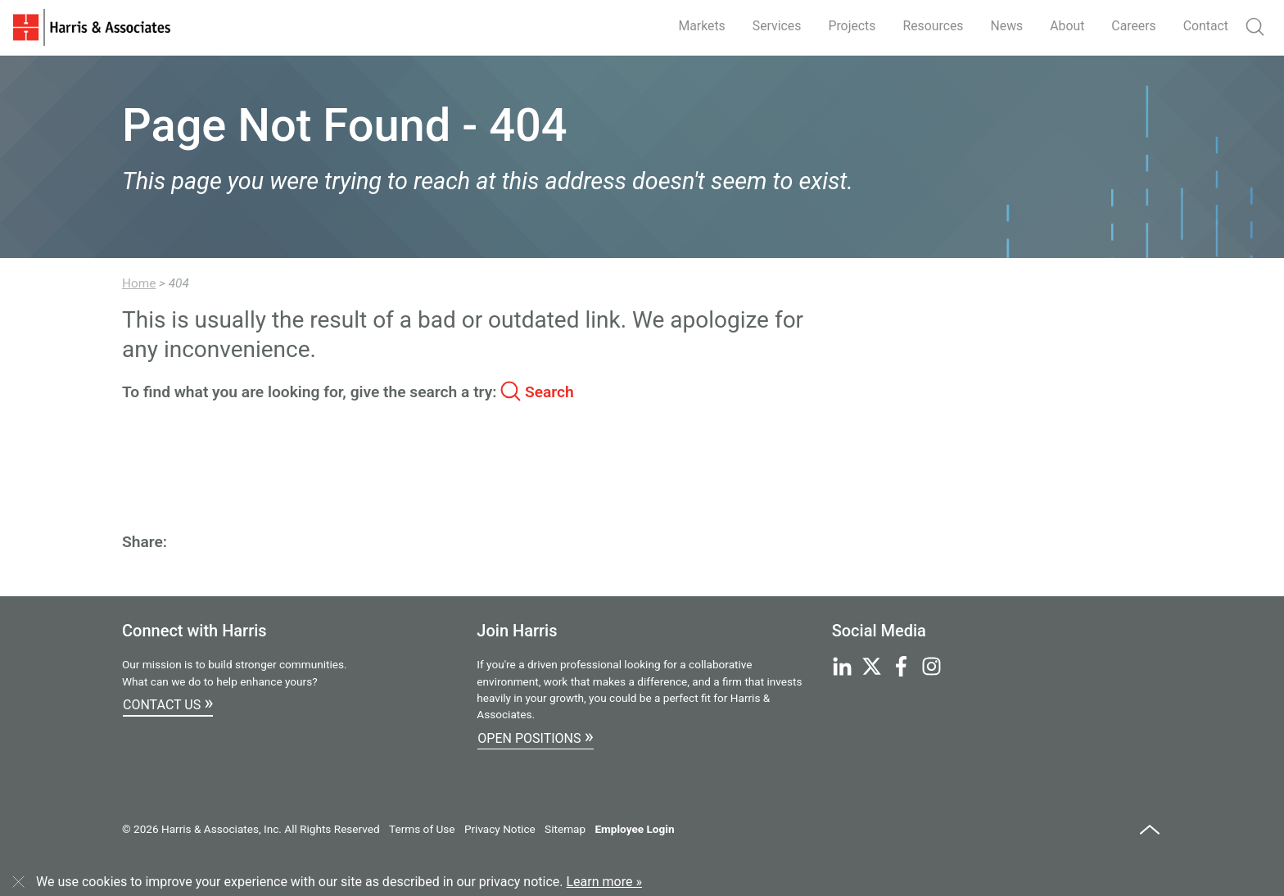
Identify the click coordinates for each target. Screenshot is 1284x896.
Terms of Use (421, 828)
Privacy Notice (500, 828)
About (1065, 26)
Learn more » (604, 881)
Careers (1132, 26)
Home (139, 283)
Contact (1205, 26)
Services (771, 26)
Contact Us (168, 702)
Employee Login (634, 828)
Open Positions (535, 736)
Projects (848, 26)
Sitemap (565, 828)
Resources (930, 26)
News (1004, 26)
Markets (696, 26)
